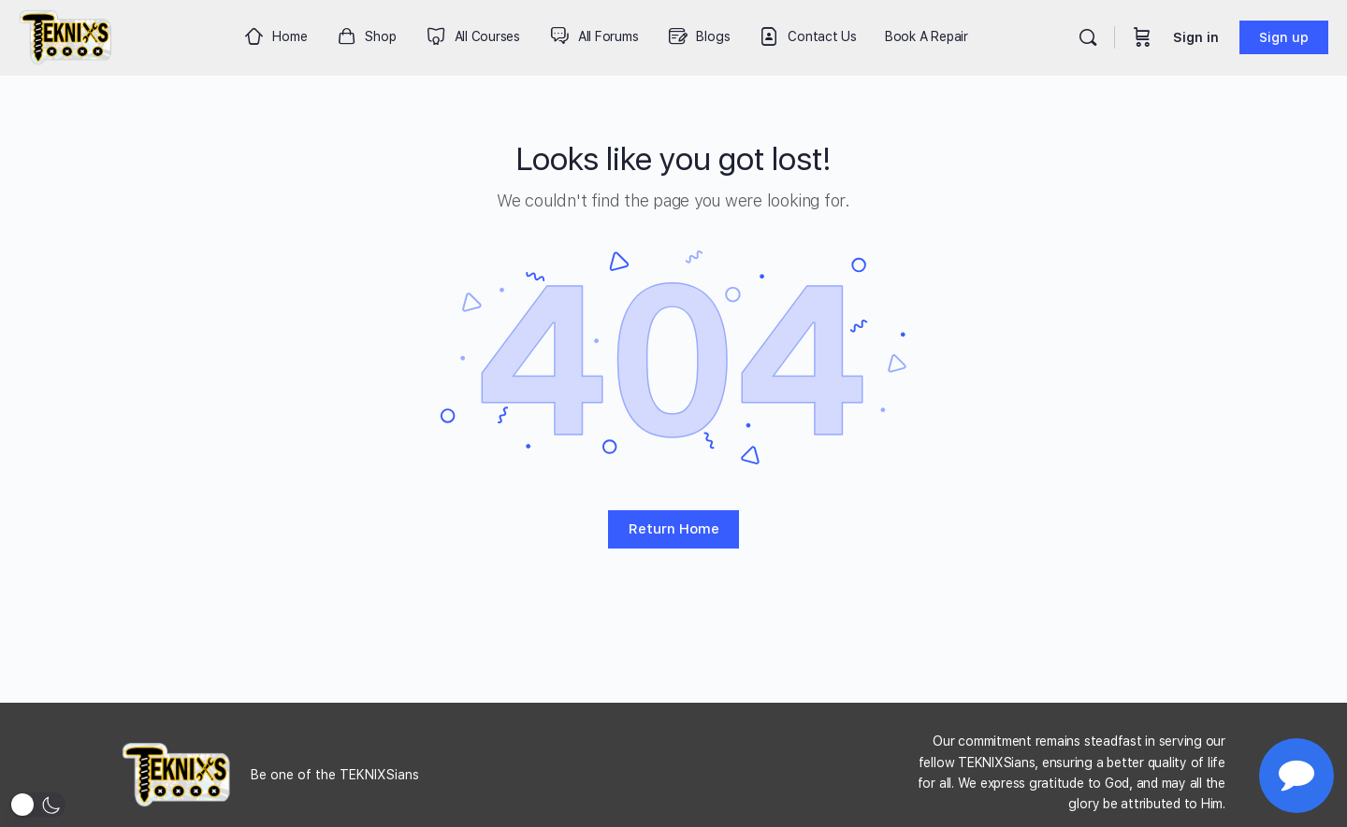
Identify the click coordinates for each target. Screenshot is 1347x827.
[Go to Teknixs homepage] (66, 35)
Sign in (1196, 37)
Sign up (1284, 37)
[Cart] (1142, 37)
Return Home (674, 528)
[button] (37, 805)
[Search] (1088, 37)
